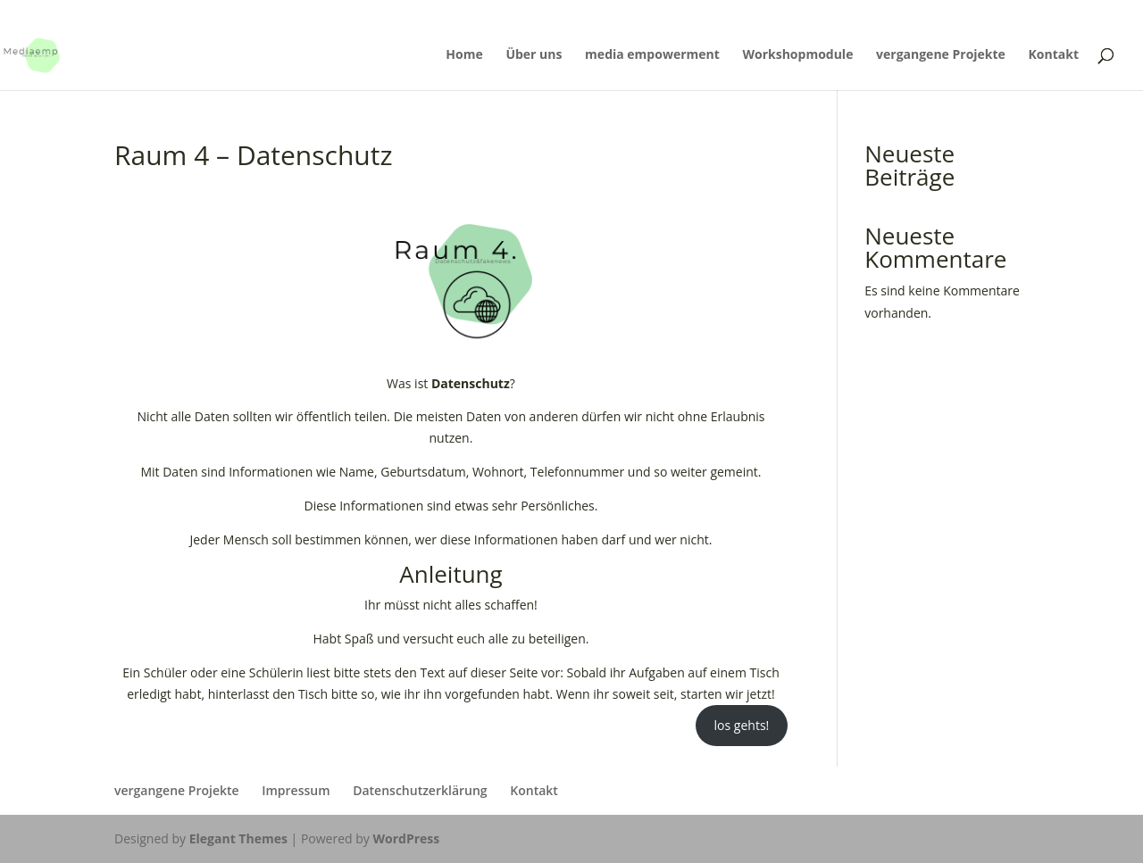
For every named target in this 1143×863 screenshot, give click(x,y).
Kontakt (1054, 55)
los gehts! (742, 725)
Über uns (533, 55)
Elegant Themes (238, 838)
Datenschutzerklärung (420, 790)
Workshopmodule (797, 55)
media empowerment (652, 55)
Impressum (296, 790)
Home (464, 55)
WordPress (405, 838)
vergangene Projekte (940, 55)
